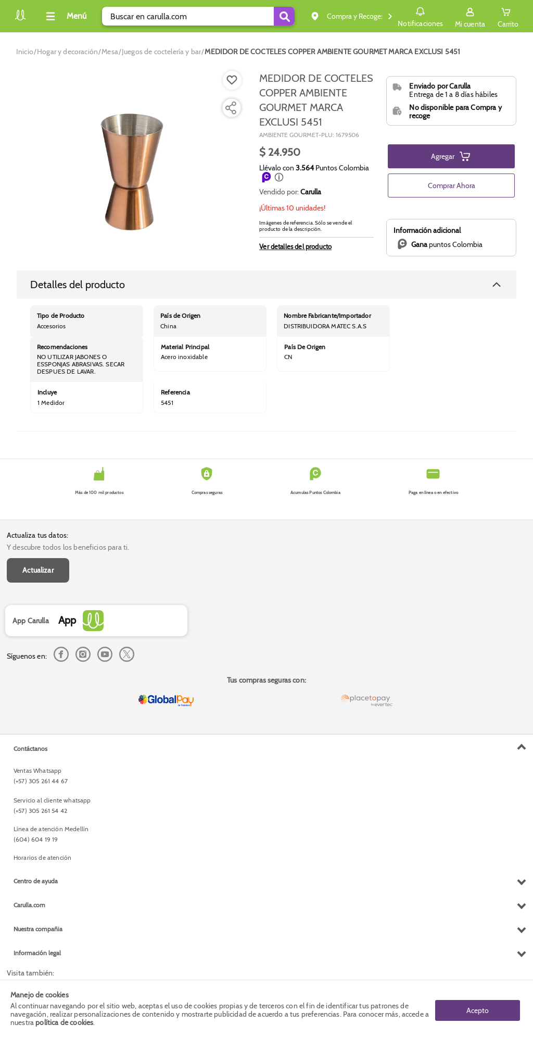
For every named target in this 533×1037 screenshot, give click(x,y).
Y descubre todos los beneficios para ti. (68, 547)
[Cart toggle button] (508, 16)
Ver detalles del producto (295, 246)
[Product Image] (132, 162)
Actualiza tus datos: (37, 535)
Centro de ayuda (36, 881)
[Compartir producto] (230, 107)
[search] (198, 16)
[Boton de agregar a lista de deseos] (232, 80)
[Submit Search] (284, 16)
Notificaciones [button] (420, 16)
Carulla (310, 191)
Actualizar (38, 570)
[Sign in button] (470, 16)
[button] (279, 177)
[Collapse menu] (65, 16)
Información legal (37, 953)
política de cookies (64, 1022)
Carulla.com (29, 905)
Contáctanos (30, 748)
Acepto (477, 1008)
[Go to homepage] (24, 51)
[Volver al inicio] (20, 19)
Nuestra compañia (38, 929)
